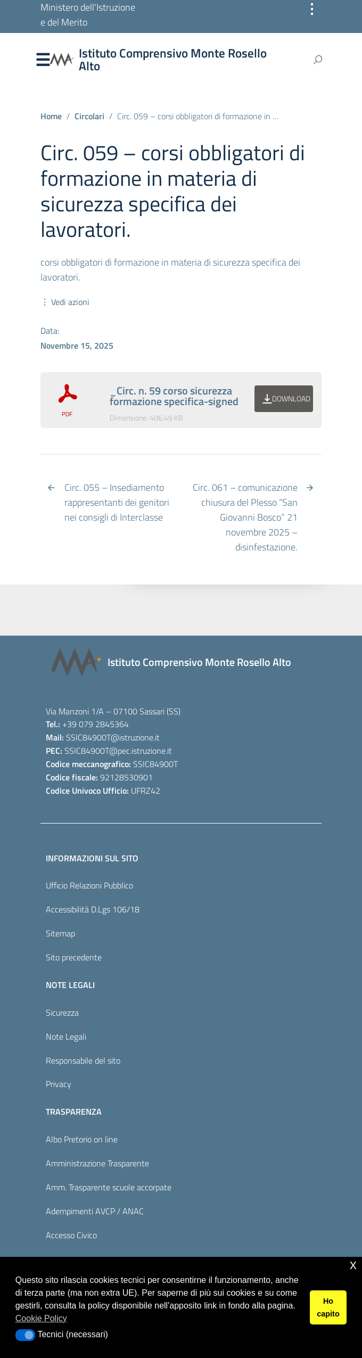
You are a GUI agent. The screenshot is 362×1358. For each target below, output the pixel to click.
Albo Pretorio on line (82, 1139)
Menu (42, 60)
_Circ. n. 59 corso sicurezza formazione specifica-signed (174, 395)
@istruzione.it (135, 737)
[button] (25, 1335)
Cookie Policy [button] (41, 1318)
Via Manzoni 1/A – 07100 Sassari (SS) (113, 711)
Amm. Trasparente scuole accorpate (108, 1187)
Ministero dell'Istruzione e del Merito (87, 14)
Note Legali (66, 1036)
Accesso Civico (71, 1235)
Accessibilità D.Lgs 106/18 (92, 909)
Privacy (58, 1083)
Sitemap (60, 933)
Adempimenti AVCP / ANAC (95, 1211)
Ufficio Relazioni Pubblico (89, 885)
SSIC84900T (88, 737)
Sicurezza (62, 1012)
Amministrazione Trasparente (97, 1163)
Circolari (89, 116)
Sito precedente (74, 957)
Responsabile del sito (83, 1060)
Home (51, 116)
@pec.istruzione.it (140, 750)
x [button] (353, 1265)
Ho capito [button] (328, 1307)
